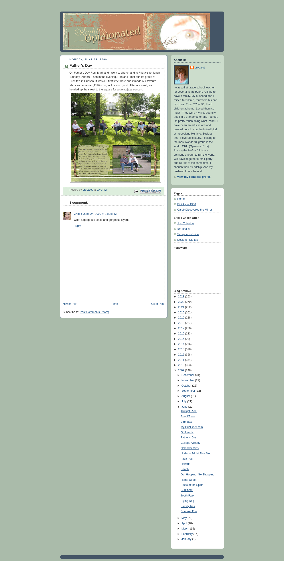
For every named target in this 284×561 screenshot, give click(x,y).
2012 (181, 354)
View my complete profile (194, 176)
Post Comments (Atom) (94, 312)
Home (114, 303)
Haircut (185, 463)
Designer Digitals (187, 239)
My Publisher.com (192, 427)
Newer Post (70, 303)
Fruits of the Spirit (192, 485)
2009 (181, 370)
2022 (181, 301)
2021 (181, 307)
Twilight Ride (189, 411)
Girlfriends (187, 432)
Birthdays (187, 421)
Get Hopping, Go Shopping (197, 474)
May (184, 518)
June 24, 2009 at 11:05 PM (100, 213)
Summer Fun (189, 511)
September (188, 390)
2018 (181, 322)
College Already (190, 442)
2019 (181, 317)
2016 (181, 333)
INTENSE (187, 490)
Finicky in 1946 (186, 204)
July (184, 401)
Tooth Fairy (188, 495)
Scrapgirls (183, 228)
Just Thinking (185, 223)
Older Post (157, 303)
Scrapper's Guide (188, 234)
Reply (77, 225)
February (187, 534)
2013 (181, 349)
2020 (181, 312)
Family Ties (188, 506)
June (184, 406)
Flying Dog (187, 500)
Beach (185, 469)
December (188, 375)
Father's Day (189, 437)
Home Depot (189, 479)
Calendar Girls (190, 448)
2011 (181, 360)
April (184, 523)
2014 (181, 344)
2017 (181, 328)
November (188, 380)
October (186, 385)
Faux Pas (187, 458)
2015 (181, 338)
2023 (181, 296)
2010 (181, 365)
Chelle (78, 213)
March (185, 528)
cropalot (200, 67)
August (186, 396)
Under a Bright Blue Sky (196, 453)
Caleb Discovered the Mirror (194, 209)
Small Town (188, 416)
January (186, 539)
